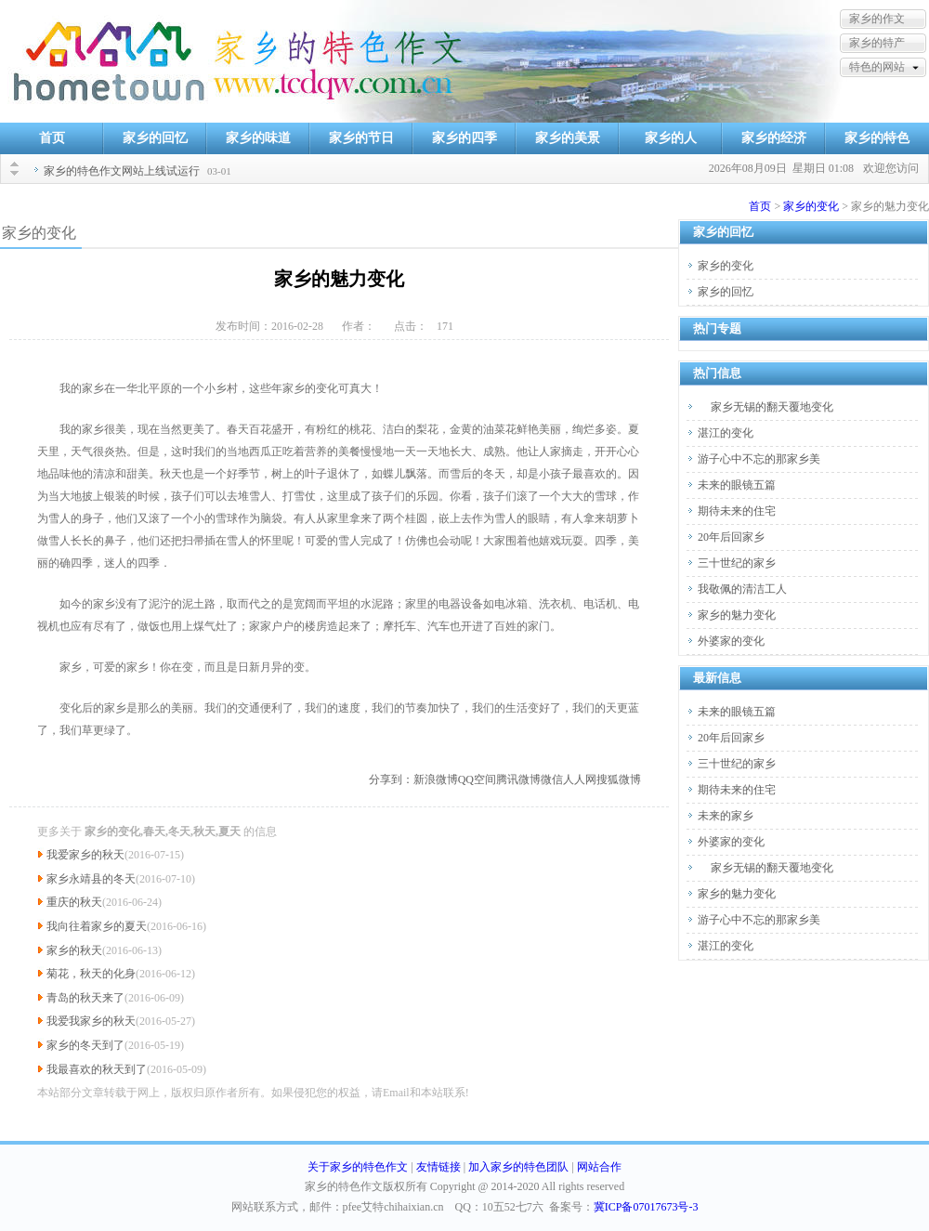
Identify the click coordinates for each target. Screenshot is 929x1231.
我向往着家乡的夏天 (96, 926)
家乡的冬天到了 (85, 1045)
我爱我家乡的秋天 (91, 1021)
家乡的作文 (877, 18)
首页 (52, 138)
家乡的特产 (877, 42)
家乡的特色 (876, 138)
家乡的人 (671, 138)
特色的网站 (877, 66)
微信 (552, 779)
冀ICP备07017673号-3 (646, 1206)
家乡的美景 (567, 138)
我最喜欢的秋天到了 (96, 1069)
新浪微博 (435, 779)
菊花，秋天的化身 (91, 973)
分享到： (391, 779)
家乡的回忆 (155, 138)
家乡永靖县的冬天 (91, 878)
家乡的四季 (464, 138)
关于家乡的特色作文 (357, 1166)
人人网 (579, 779)
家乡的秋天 (74, 950)
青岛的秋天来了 (85, 997)
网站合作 (599, 1166)
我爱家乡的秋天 (85, 854)
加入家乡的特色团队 (518, 1166)
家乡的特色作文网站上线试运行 (122, 170)
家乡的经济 (773, 138)
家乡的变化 (811, 206)
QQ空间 (477, 779)
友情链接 (438, 1166)
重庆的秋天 (74, 902)
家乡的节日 (361, 138)
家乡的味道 (258, 138)
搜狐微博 (618, 779)
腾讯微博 (518, 779)
